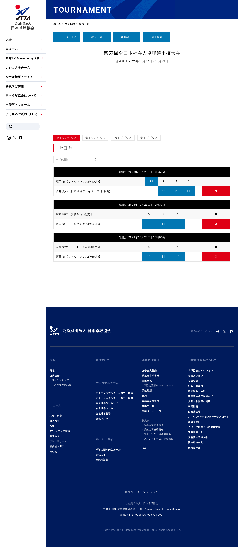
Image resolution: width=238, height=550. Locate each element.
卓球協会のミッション (200, 368)
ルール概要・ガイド (19, 77)
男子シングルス (66, 137)
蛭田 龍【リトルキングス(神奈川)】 (80, 181)
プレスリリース (58, 436)
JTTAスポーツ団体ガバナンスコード (208, 414)
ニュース (12, 49)
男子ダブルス (122, 137)
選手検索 (157, 37)
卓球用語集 (102, 452)
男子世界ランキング (107, 398)
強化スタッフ (103, 413)
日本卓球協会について (21, 95)
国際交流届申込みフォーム (159, 382)
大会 (9, 39)
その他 (53, 446)
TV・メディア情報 (60, 426)
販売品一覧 (194, 445)
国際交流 (147, 378)
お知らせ (55, 431)
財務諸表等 (194, 409)
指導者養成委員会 (154, 422)
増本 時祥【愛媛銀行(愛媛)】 (76, 214)
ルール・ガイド (106, 433)
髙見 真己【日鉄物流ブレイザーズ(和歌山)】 (86, 191)
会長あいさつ (195, 373)
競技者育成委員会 (154, 427)
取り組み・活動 (196, 388)
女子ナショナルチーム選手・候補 (114, 393)
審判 (144, 393)
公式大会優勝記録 (61, 382)
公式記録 (55, 373)
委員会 (145, 417)
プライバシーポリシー (149, 484)
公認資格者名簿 (150, 398)
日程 (52, 368)
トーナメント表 (67, 37)
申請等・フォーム (18, 105)
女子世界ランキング (107, 403)
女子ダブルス (149, 137)
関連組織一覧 (195, 440)
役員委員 (193, 378)
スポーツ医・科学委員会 (157, 431)
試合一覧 (97, 37)
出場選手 (127, 37)
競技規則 (147, 388)
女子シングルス (95, 137)
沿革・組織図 (195, 383)
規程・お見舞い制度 (199, 398)
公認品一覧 (148, 403)
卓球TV (23, 58)
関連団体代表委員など (200, 393)
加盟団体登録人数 (198, 434)
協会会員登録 (149, 368)
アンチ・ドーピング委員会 (159, 436)
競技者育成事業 (150, 373)
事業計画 (193, 404)
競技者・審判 (57, 441)
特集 (52, 420)
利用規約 (127, 484)
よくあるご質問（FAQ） (22, 114)
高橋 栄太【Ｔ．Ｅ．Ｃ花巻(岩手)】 (80, 247)
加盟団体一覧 (195, 429)
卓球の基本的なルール (108, 442)
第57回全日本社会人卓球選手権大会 (141, 53)
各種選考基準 (103, 408)
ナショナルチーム (18, 67)
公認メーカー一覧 (152, 408)
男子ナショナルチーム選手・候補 (114, 388)
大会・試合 (56, 410)
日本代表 (55, 415)
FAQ (144, 445)
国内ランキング (60, 377)
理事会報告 (194, 419)
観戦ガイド (102, 447)
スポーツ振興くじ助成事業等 (204, 424)
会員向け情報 (15, 86)
